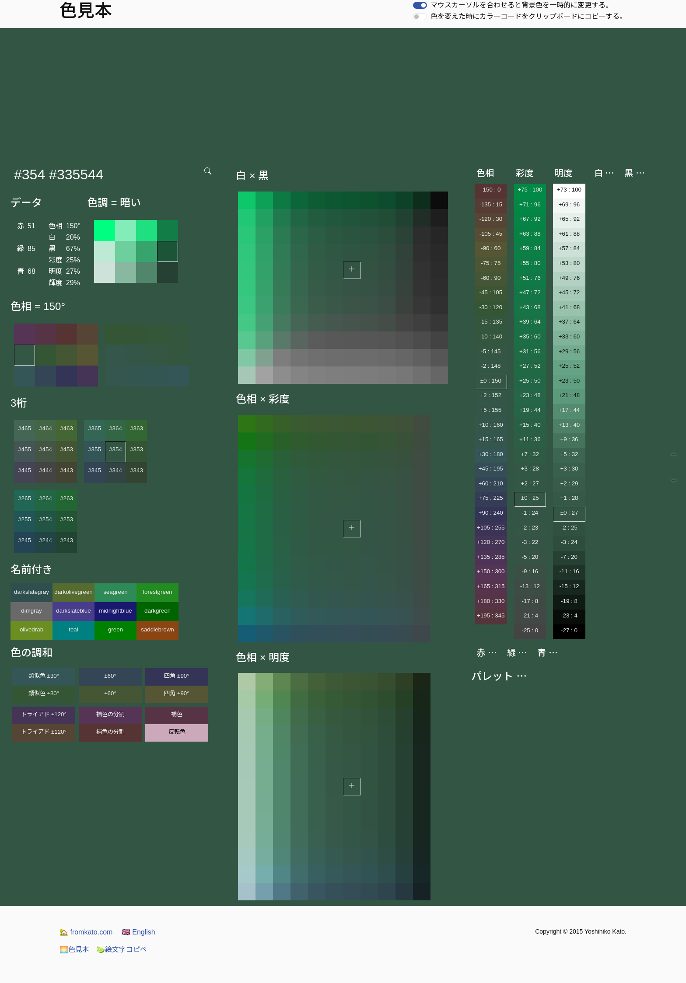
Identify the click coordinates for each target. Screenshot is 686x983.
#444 (45, 470)
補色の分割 (110, 714)
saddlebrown (157, 629)
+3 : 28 (530, 468)
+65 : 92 (569, 219)
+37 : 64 (569, 321)
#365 (94, 428)
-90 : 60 (490, 248)
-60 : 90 (490, 278)
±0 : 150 (490, 380)
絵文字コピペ (121, 949)
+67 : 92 (530, 219)
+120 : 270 (490, 542)
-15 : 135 (490, 321)
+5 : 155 (491, 410)
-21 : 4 (530, 615)
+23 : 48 (530, 395)
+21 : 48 (569, 395)
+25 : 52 (569, 366)
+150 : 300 (490, 571)
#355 (94, 449)
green (115, 629)
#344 (115, 470)
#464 (45, 428)
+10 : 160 (491, 425)
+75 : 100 (530, 189)
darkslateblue (73, 610)
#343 (136, 470)
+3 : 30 (569, 468)
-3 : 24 (569, 542)
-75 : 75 (490, 263)
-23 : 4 (569, 615)
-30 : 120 (490, 307)
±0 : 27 (569, 512)
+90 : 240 (491, 512)
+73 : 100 (569, 189)
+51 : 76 (530, 278)
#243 (66, 540)
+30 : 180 (491, 454)
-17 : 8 (530, 601)
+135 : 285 (490, 557)
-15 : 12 (569, 586)
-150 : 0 (490, 189)
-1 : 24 (530, 512)
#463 (66, 428)
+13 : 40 (569, 425)
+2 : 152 (491, 395)
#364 (115, 428)
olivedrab (31, 629)
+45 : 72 (569, 292)
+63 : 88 (530, 233)
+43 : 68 (530, 307)
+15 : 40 (530, 425)
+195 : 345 (490, 615)
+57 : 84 (569, 248)
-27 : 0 (569, 630)
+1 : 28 (569, 498)
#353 (136, 449)
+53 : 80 (569, 263)
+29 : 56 (569, 351)
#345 (94, 470)
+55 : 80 (530, 263)
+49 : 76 (569, 278)
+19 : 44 (530, 410)
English (138, 932)
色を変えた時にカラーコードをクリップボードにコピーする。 (528, 16)
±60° (110, 676)
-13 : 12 (530, 586)
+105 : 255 (490, 527)
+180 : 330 (490, 601)
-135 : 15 (490, 204)
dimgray (31, 610)
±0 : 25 (530, 498)
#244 (45, 540)
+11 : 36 (530, 439)
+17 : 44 (569, 410)
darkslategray (31, 592)
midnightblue (115, 610)
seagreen (115, 592)
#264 (45, 498)
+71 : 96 (530, 204)
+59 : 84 (530, 248)
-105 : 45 (490, 233)
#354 (115, 449)
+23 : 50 (569, 380)
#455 (24, 449)
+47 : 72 (530, 292)
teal (73, 629)
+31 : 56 (530, 351)
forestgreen (157, 592)
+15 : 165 (491, 439)
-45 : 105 (490, 292)
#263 (66, 498)
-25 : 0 (530, 630)
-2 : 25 (569, 527)
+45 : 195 (491, 468)
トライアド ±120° (43, 714)
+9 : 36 (569, 439)
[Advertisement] (343, 93)
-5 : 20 (530, 557)
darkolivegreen (73, 592)
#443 (66, 470)
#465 (24, 428)
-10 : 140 (490, 336)
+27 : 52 (530, 366)
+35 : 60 (530, 336)
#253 (66, 519)
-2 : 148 (490, 366)
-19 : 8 (569, 601)
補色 (176, 714)
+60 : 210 (491, 483)
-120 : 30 (490, 219)
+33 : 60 (569, 336)
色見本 (74, 949)
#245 (24, 540)
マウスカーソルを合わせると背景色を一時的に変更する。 (521, 5)
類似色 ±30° (43, 676)
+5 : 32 (569, 454)
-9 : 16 (530, 571)
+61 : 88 (569, 233)
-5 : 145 (490, 351)
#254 (45, 519)
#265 (24, 498)
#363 (136, 428)
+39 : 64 (530, 321)
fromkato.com (86, 932)
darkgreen (157, 610)
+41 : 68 (569, 307)
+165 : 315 (490, 586)
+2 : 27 (530, 483)
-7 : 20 (569, 557)
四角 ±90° (176, 676)
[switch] (420, 5)
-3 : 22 (530, 542)
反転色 (177, 732)
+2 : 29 (569, 483)
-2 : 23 (530, 527)
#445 (24, 470)
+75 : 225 (491, 498)
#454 (45, 449)
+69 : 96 (569, 204)
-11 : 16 (569, 571)
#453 (66, 449)
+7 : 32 (530, 454)
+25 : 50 (530, 380)
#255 (24, 519)
